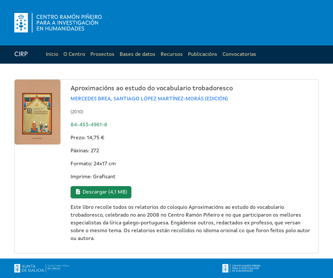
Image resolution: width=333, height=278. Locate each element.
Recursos (172, 54)
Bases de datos (137, 54)
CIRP (21, 54)
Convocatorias (239, 54)
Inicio (52, 54)
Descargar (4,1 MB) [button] (101, 192)
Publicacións (202, 54)
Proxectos (102, 54)
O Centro (74, 54)
